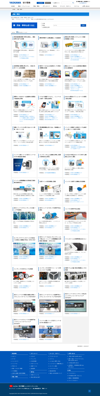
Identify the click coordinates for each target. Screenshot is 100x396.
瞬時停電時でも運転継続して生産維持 (50, 38)
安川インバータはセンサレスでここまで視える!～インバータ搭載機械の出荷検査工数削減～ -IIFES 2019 (50, 239)
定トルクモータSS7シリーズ (77, 201)
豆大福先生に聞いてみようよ (75, 375)
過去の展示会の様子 (35, 377)
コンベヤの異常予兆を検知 (72, 209)
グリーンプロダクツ (73, 380)
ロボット (14, 356)
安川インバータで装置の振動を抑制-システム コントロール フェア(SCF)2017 (25, 295)
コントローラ (15, 361)
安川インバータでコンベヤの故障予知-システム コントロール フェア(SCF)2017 (25, 321)
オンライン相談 (53, 366)
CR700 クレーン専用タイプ (76, 87)
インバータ (14, 363)
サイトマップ (12, 388)
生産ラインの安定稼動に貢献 (48, 181)
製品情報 (14, 353)
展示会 (55, 6)
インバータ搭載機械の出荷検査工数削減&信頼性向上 (24, 181)
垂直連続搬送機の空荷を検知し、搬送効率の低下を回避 (24, 38)
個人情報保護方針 (37, 388)
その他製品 (14, 371)
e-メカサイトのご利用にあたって (24, 388)
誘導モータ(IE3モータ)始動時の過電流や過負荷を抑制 (24, 97)
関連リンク (44, 388)
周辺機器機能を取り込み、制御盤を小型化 (50, 128)
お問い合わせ (85, 6)
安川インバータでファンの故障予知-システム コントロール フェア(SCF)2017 (50, 295)
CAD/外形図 (33, 361)
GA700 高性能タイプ (24, 55)
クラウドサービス (54, 368)
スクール (76, 6)
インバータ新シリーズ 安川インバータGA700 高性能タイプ (50, 321)
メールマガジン (72, 373)
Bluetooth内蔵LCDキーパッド (51, 119)
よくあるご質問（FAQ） (55, 361)
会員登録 (40, 3)
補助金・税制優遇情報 (74, 378)
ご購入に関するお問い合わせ (75, 356)
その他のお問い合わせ (74, 362)
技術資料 (33, 368)
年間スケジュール (35, 374)
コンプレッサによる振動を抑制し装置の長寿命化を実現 (50, 155)
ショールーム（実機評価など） (57, 363)
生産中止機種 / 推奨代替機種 (18, 373)
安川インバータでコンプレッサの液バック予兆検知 (24, 209)
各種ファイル (34, 366)
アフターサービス (54, 356)
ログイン (48, 3)
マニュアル (33, 358)
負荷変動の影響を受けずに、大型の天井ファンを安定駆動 (24, 67)
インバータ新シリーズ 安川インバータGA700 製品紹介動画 (24, 155)
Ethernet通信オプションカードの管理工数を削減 (75, 97)
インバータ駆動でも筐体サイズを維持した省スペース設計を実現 (75, 128)
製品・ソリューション (24, 6)
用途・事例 (36, 6)
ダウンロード (46, 6)
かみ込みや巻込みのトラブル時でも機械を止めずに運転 (75, 155)
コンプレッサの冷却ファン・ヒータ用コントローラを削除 (50, 269)
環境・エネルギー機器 (17, 368)
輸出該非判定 (53, 371)
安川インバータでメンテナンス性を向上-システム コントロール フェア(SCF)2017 (75, 295)
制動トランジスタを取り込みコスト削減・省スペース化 (24, 128)
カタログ (33, 356)
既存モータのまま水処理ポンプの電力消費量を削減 (50, 67)
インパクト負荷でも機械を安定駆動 (75, 181)
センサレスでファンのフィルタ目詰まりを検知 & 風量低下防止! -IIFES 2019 (24, 239)
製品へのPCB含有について (56, 373)
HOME (13, 6)
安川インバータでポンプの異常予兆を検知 (50, 209)
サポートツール (34, 363)
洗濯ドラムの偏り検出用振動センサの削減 (75, 269)
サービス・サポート (65, 6)
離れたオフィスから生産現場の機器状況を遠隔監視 (75, 67)
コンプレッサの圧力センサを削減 (23, 269)
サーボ (13, 358)
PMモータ (14, 366)
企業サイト (57, 3)
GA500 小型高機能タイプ (76, 56)
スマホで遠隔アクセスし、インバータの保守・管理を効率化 (50, 97)
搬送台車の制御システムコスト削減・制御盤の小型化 (75, 38)
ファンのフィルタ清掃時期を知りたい (75, 239)
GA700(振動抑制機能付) (50, 172)
